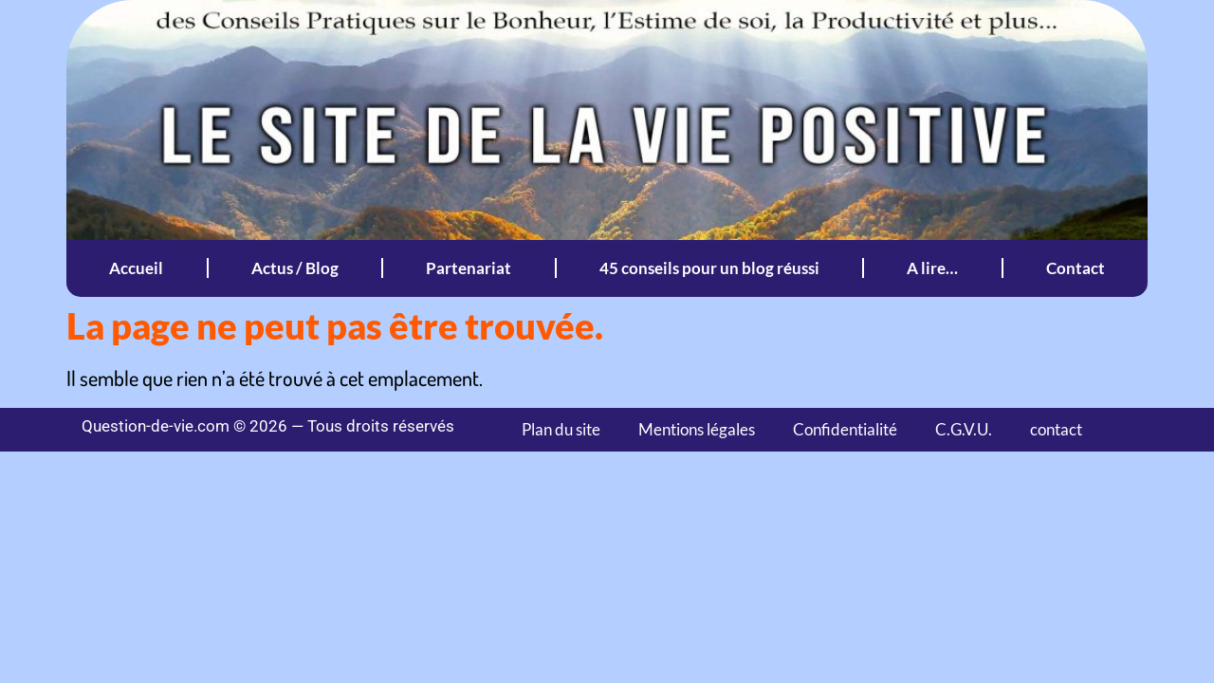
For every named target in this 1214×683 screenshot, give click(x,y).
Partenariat (468, 268)
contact (1056, 429)
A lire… (932, 268)
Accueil (136, 268)
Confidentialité (845, 429)
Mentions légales (696, 429)
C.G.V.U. (963, 429)
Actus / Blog (295, 268)
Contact (1075, 268)
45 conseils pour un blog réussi (709, 268)
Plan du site (561, 429)
